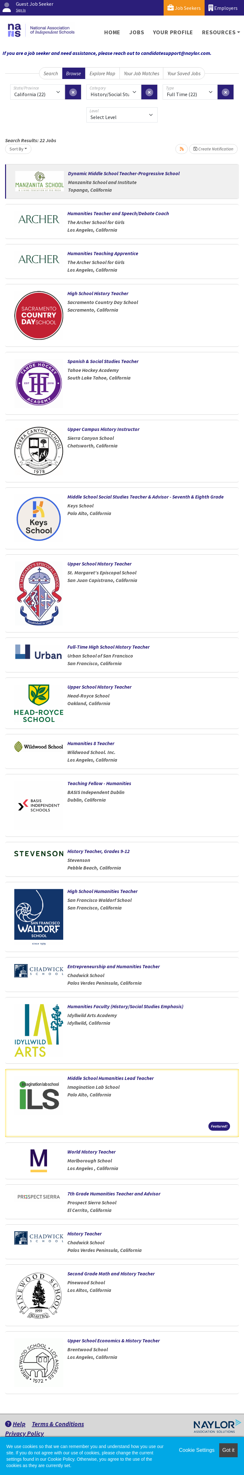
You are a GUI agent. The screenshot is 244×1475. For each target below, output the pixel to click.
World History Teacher (91, 1151)
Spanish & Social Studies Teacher (103, 361)
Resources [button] (218, 32)
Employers (223, 8)
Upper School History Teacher (99, 563)
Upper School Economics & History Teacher (113, 1340)
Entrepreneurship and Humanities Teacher (113, 966)
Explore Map (102, 73)
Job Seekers (184, 8)
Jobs (136, 32)
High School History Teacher (97, 293)
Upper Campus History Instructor (103, 429)
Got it (228, 1450)
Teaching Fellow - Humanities (99, 783)
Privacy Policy (24, 1433)
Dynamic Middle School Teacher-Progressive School (124, 173)
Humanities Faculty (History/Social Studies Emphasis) (125, 1006)
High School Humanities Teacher (102, 891)
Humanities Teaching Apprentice (102, 253)
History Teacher (84, 1233)
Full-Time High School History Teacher (108, 647)
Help (15, 1424)
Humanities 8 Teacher (90, 743)
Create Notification (213, 149)
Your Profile (173, 32)
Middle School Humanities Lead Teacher (110, 1078)
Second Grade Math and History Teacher (111, 1273)
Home (112, 32)
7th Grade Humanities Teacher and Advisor (113, 1193)
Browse (73, 73)
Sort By (17, 149)
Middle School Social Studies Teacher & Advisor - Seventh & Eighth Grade (145, 496)
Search (51, 73)
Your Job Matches (141, 73)
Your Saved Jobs (183, 73)
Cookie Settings (196, 1450)
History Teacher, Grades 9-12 (98, 851)
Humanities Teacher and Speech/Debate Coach (118, 213)
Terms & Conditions (58, 1424)
